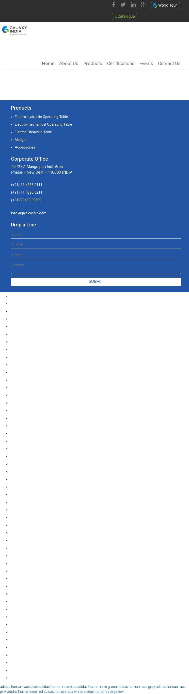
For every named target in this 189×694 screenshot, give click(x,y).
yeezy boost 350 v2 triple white (35, 670)
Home (48, 63)
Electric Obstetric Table (33, 132)
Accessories (25, 147)
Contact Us (169, 63)
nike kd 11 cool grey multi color (35, 464)
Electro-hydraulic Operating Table (41, 117)
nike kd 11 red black (25, 433)
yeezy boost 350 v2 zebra (30, 632)
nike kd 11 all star (24, 571)
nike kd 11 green (23, 448)
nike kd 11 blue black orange (32, 479)
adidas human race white (63, 692)
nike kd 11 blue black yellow (32, 471)
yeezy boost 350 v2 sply (29, 616)
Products (92, 63)
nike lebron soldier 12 (27, 319)
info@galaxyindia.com (29, 213)
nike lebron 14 (21, 349)
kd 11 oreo (18, 387)
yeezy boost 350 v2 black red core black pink (46, 601)
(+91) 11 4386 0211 (26, 192)
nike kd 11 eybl (21, 555)
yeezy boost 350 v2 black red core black (42, 594)
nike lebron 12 (21, 334)
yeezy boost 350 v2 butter (31, 624)
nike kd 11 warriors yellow (30, 540)
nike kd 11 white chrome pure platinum (41, 410)
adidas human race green (97, 687)
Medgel (20, 139)
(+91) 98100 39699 (26, 200)
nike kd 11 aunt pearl (26, 563)
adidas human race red (25, 692)
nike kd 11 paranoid (25, 380)
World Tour (165, 5)
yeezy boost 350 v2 (25, 678)
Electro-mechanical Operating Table (43, 124)
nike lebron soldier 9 (26, 296)
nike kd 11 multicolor (26, 517)
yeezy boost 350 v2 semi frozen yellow (41, 655)
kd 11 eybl (18, 395)
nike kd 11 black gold (26, 494)
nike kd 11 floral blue (26, 548)
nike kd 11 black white (27, 487)
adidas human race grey (136, 687)
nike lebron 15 (21, 357)
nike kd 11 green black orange (34, 441)
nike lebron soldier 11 (27, 311)
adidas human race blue (58, 687)
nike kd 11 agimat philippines (33, 502)
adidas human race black (19, 687)
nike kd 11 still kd (23, 372)
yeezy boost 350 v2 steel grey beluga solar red (47, 662)
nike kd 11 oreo (22, 525)
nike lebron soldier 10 (27, 303)
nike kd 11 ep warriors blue (31, 456)
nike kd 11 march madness (31, 510)
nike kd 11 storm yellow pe (31, 532)
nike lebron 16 (21, 364)
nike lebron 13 (21, 341)
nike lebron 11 (21, 326)
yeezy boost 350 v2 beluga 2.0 (34, 586)
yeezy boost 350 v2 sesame (32, 647)
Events (146, 63)
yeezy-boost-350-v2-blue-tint (34, 609)
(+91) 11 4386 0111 (26, 185)
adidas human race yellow (103, 692)
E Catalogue (124, 16)
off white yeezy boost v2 (30, 578)
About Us (68, 63)
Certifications (120, 63)
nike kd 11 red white (26, 425)
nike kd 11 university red (29, 418)
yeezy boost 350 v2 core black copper (40, 639)
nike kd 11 (18, 403)
